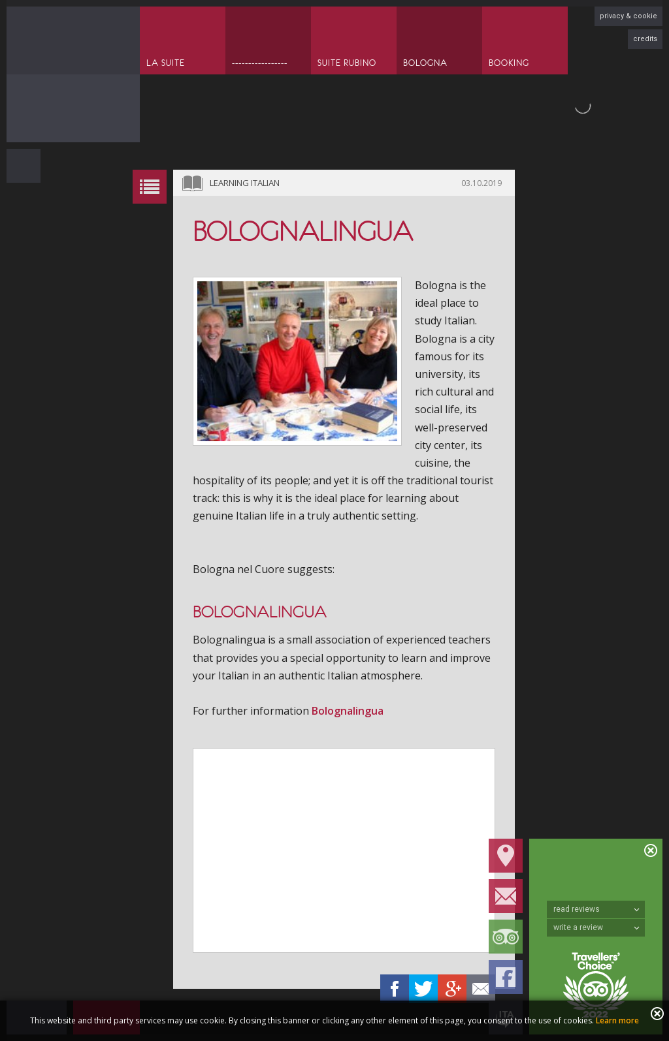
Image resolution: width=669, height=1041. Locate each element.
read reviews (596, 909)
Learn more (617, 1020)
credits (645, 39)
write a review (596, 927)
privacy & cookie (628, 16)
